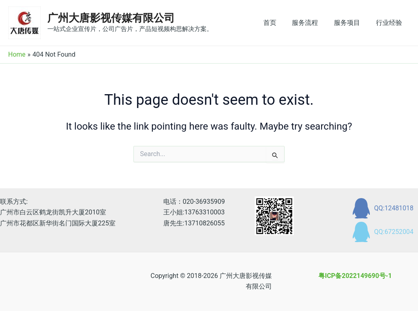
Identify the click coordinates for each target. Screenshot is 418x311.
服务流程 (312, 22)
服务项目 (351, 22)
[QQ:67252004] (382, 232)
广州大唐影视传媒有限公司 (111, 18)
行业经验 (390, 22)
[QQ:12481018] (382, 208)
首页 (279, 22)
